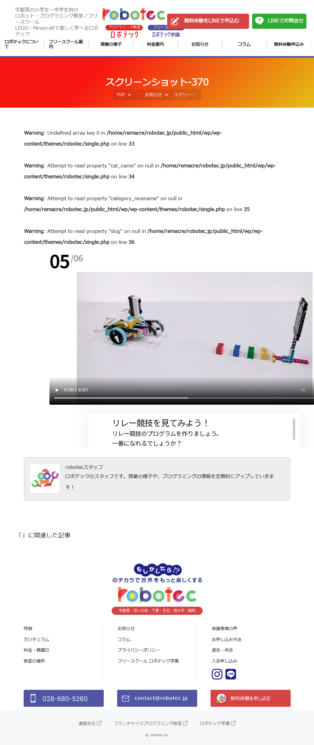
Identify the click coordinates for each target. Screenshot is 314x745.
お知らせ (199, 44)
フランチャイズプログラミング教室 (148, 723)
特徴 (28, 628)
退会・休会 (222, 650)
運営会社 (87, 723)
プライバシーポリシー (139, 650)
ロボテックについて (22, 45)
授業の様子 (111, 44)
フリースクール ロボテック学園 (148, 661)
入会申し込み (224, 661)
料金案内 (155, 44)
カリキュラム (36, 639)
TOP (120, 95)
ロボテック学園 (215, 723)
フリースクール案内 (66, 45)
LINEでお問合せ (285, 21)
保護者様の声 (224, 628)
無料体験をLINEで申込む (211, 21)
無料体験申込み (289, 44)
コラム (244, 44)
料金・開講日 (36, 650)
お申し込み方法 (226, 639)
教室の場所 (34, 661)
